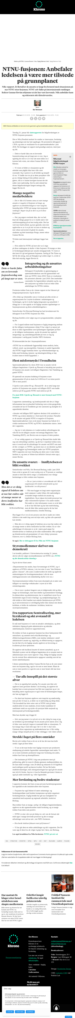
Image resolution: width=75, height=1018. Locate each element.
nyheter (22, 841)
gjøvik (59, 841)
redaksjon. (33, 958)
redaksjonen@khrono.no (61, 941)
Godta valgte (20, 1011)
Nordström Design (64, 969)
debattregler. (34, 960)
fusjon (66, 841)
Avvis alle (10, 1011)
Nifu (54, 167)
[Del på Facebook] (31, 118)
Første (55, 195)
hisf (45, 841)
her (71, 863)
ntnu (29, 841)
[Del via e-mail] (43, 118)
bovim (37, 844)
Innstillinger (68, 1016)
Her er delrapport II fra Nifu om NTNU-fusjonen (38, 541)
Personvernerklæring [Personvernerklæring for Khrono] (13, 958)
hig (7, 841)
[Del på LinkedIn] (39, 118)
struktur (13, 841)
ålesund (52, 841)
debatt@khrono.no (58, 944)
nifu (35, 841)
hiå (40, 841)
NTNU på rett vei (51, 834)
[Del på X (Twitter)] (35, 118)
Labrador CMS (61, 973)
